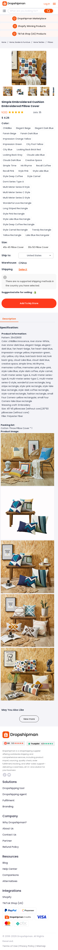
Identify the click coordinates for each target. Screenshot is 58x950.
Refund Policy (10, 847)
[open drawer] (54, 4)
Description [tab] (9, 319)
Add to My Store (29, 303)
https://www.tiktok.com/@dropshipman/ (4, 775)
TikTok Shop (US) (12, 903)
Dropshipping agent (14, 794)
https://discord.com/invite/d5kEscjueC (9, 775)
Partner (7, 841)
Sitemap (41, 946)
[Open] (50, 255)
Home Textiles (38, 42)
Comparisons (10, 875)
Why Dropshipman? (14, 822)
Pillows (50, 42)
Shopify (6, 897)
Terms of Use (9, 946)
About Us (7, 828)
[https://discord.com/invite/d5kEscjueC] (9, 775)
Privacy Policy (26, 946)
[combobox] (31, 255)
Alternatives (9, 881)
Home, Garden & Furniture (19, 42)
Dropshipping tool (13, 788)
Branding (7, 806)
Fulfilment (8, 800)
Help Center (9, 869)
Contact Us (9, 834)
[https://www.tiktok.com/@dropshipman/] (4, 775)
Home (4, 42)
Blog (5, 863)
